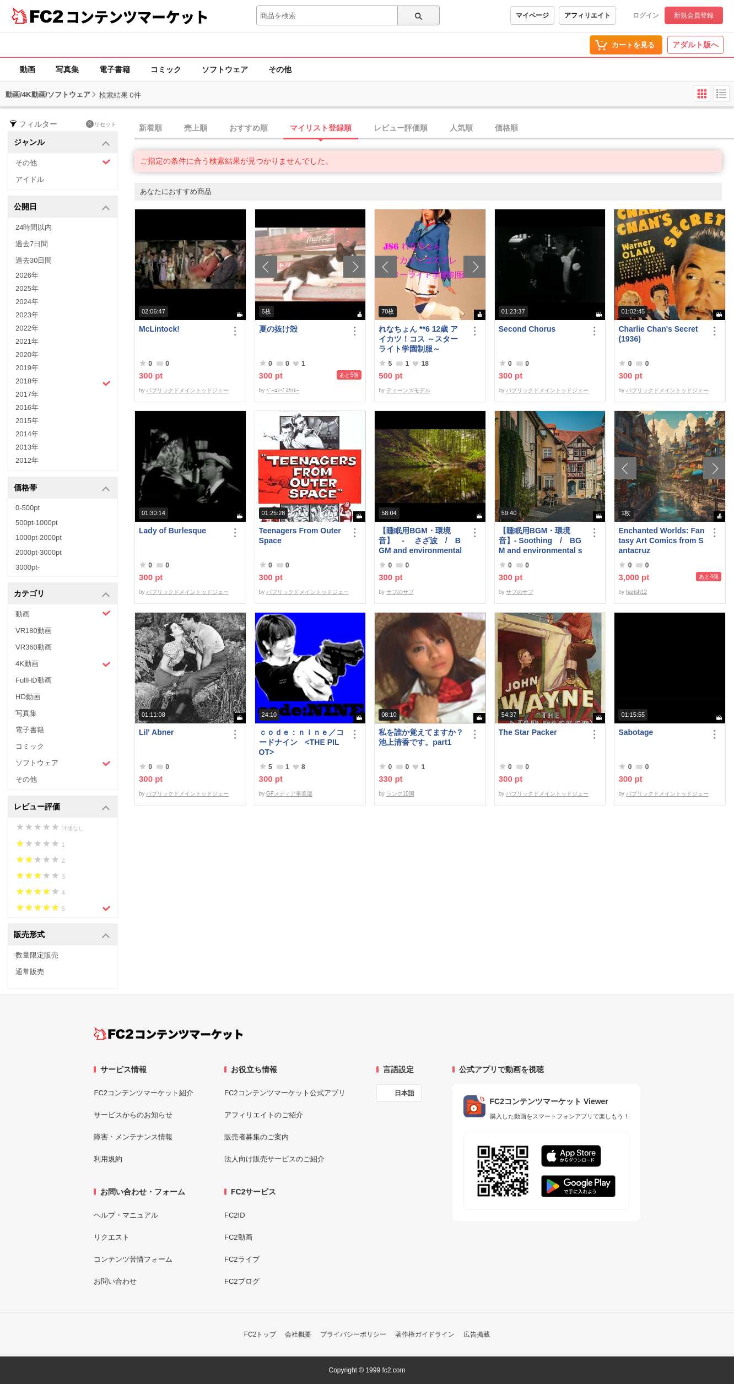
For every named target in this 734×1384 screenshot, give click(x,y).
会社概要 (298, 1334)
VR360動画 (33, 647)
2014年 (27, 434)
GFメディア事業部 (289, 794)
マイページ (532, 15)
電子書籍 (114, 69)
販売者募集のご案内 (256, 1137)
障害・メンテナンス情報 (133, 1137)
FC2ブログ (242, 1281)
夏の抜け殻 (278, 329)
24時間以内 (33, 227)
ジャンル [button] (62, 143)
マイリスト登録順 (321, 127)
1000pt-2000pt (38, 537)
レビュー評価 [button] (62, 807)
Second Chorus (527, 329)
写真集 (67, 69)
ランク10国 (400, 794)
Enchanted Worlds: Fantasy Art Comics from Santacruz (661, 540)
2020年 (27, 354)
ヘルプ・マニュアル (126, 1215)
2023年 (27, 315)
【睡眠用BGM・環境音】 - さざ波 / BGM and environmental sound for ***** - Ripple (420, 540)
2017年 (27, 394)
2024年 (27, 302)
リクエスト (111, 1237)
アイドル (29, 179)
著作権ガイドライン (425, 1334)
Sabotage (635, 732)
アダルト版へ (695, 44)
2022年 (27, 328)
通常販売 (29, 971)
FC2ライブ (242, 1259)
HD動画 (27, 697)
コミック (165, 69)
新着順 (150, 127)
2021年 (27, 341)
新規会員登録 (694, 15)
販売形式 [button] (62, 935)
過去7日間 (31, 244)
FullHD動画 (33, 680)
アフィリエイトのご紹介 (263, 1115)
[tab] (434, 128)
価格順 (506, 127)
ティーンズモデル (408, 390)
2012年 (27, 460)
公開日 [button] (62, 207)
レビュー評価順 (401, 127)
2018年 (63, 382)
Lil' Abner (156, 732)
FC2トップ (260, 1334)
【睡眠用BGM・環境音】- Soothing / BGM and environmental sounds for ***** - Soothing (540, 540)
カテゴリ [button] (62, 594)
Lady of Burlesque (172, 530)
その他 (280, 69)
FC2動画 (238, 1237)
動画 (27, 69)
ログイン (646, 15)
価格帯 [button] (62, 488)
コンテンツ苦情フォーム (133, 1259)
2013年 (27, 447)
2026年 (27, 275)
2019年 (27, 368)
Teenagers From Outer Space (300, 535)
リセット (101, 124)
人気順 (461, 127)
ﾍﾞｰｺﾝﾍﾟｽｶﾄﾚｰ (282, 390)
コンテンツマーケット (137, 16)
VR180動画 (33, 630)
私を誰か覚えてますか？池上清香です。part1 (421, 737)
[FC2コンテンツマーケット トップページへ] (168, 1033)
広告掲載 (476, 1334)
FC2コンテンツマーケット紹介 (143, 1093)
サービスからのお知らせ (133, 1115)
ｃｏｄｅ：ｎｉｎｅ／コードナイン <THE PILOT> (301, 742)
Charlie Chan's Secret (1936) (658, 334)
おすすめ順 (248, 127)
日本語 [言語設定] (404, 1093)
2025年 (27, 288)
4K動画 (63, 664)
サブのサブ (400, 592)
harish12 (636, 592)
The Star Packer (528, 732)
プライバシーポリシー (353, 1334)
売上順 (195, 127)
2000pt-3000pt (38, 552)
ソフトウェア (225, 69)
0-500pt (27, 508)
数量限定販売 (36, 955)
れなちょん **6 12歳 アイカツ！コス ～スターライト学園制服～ (418, 339)
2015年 (27, 421)
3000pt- (27, 567)
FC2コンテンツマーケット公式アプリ (285, 1093)
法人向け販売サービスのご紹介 (274, 1159)
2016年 (27, 407)
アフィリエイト (587, 15)
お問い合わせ (115, 1281)
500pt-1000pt (36, 522)
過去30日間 (33, 260)
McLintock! (159, 329)
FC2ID (234, 1215)
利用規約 (108, 1159)
